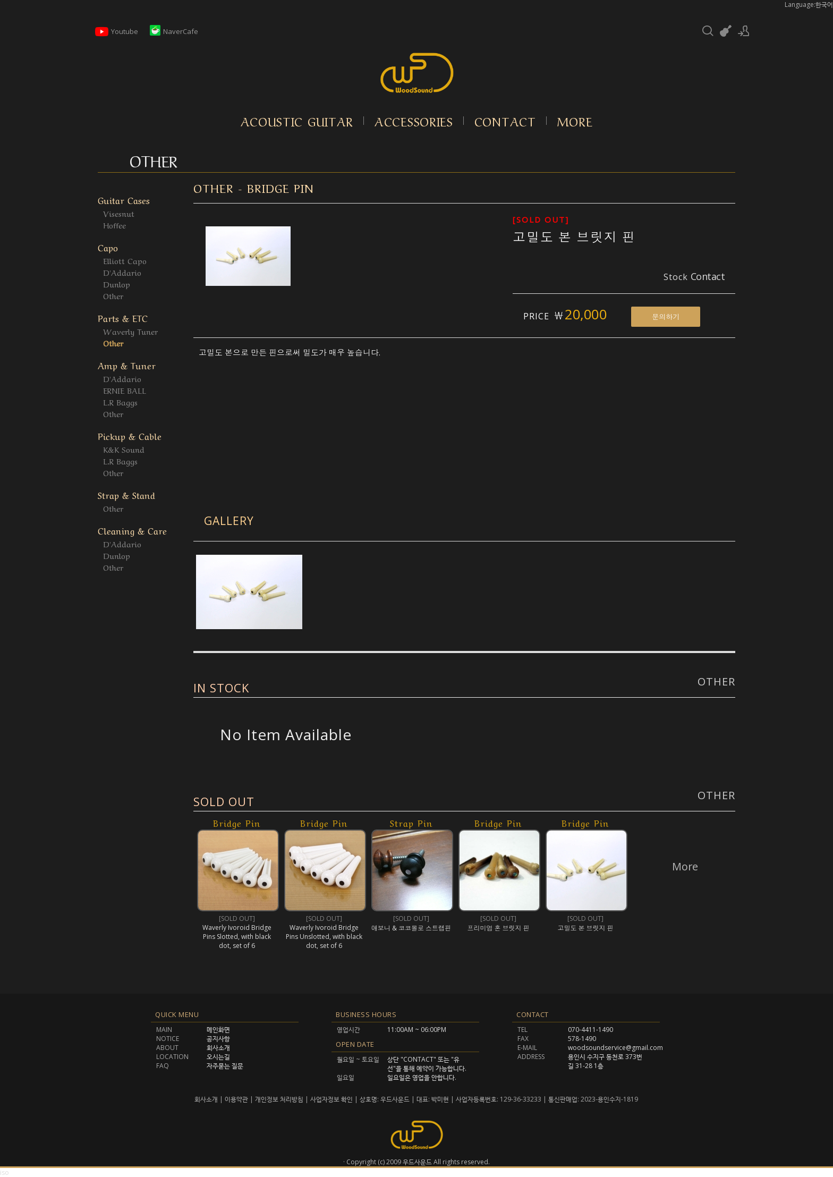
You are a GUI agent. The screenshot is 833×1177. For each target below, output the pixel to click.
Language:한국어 (809, 4)
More (575, 121)
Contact (505, 121)
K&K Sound (123, 449)
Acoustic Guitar (297, 121)
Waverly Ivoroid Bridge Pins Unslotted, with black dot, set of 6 (324, 936)
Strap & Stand (126, 494)
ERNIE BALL (124, 390)
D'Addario (122, 272)
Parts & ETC (123, 317)
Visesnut (118, 213)
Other (113, 295)
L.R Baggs (120, 402)
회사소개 (206, 1099)
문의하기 (665, 316)
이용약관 (236, 1099)
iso (4, 1172)
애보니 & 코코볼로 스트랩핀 (411, 928)
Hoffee (114, 225)
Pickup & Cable (130, 435)
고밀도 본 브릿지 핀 (574, 236)
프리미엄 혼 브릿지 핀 (499, 928)
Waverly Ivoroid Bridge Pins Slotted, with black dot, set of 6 (236, 936)
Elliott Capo (125, 260)
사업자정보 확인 (331, 1099)
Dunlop (116, 284)
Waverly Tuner (130, 331)
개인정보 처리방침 (279, 1099)
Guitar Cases (124, 199)
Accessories (414, 121)
